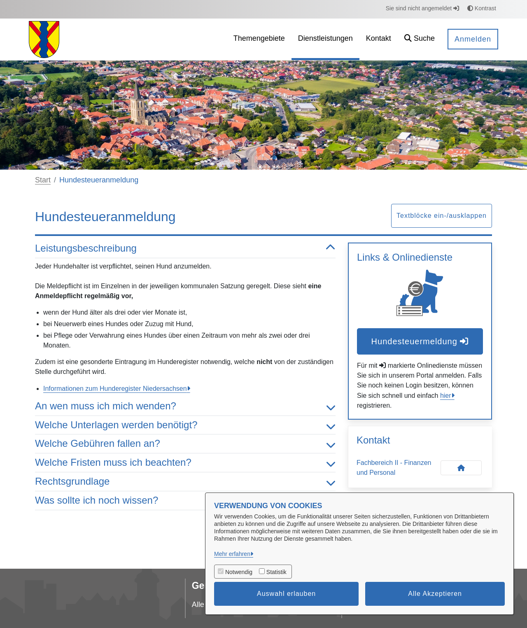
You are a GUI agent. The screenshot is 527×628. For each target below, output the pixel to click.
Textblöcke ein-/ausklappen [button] (441, 215)
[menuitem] (259, 39)
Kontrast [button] (481, 8)
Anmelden (473, 39)
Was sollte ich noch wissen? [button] (185, 501)
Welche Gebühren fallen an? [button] (185, 444)
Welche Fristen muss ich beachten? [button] (185, 463)
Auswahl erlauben (286, 593)
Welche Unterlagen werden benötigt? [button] (185, 425)
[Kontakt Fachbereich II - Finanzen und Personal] (461, 467)
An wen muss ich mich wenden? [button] (185, 406)
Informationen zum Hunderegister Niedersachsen (115, 388)
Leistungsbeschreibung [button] (185, 248)
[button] (419, 39)
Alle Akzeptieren (435, 593)
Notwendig (238, 572)
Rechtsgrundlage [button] (185, 482)
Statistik (276, 572)
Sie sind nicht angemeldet (422, 8)
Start (43, 180)
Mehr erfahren (232, 554)
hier (445, 395)
